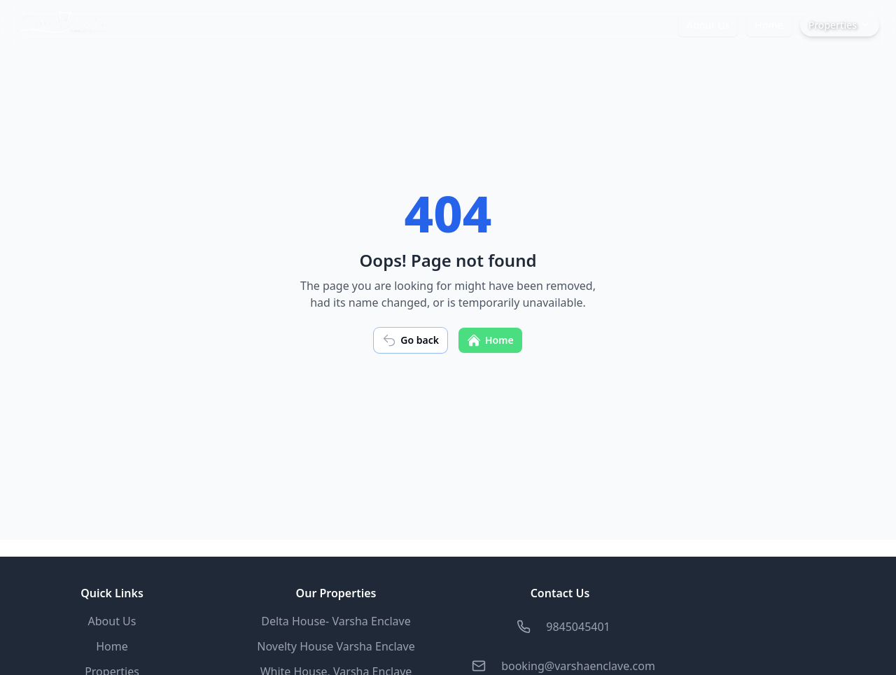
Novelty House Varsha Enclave (335, 646)
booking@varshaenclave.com (578, 666)
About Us (708, 25)
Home (769, 25)
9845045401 (578, 626)
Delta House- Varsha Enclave (335, 621)
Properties (839, 25)
